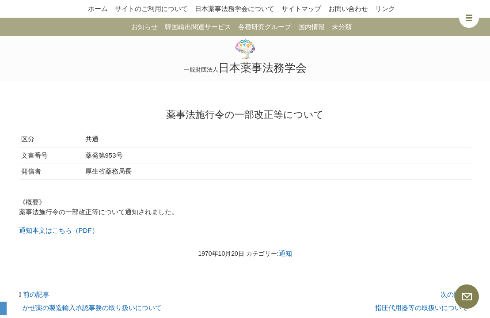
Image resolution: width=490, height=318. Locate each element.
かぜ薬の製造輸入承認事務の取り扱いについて (92, 307)
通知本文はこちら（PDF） (59, 230)
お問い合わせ (348, 8)
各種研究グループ (264, 26)
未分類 (342, 26)
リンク (385, 8)
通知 (285, 253)
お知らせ (144, 26)
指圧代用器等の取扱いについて (421, 307)
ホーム (98, 8)
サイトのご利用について (151, 8)
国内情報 (311, 26)
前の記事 (34, 294)
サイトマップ (301, 8)
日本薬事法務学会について (234, 8)
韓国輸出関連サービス (198, 26)
